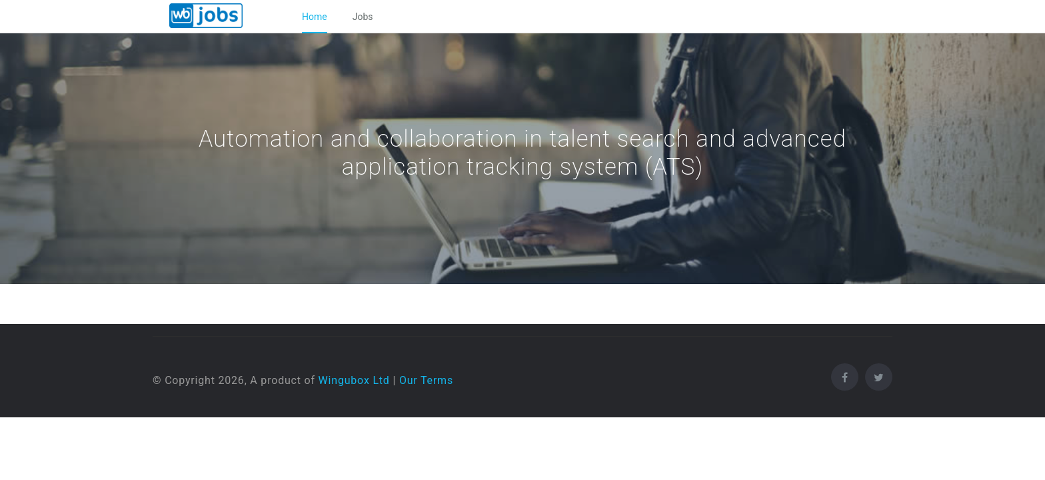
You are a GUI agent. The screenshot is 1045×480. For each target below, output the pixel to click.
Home (314, 16)
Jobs (363, 16)
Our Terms (426, 380)
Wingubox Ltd (354, 380)
